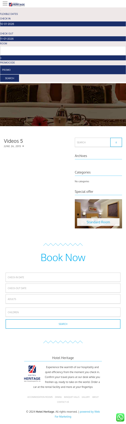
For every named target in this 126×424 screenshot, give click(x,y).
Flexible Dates (9, 14)
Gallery (86, 397)
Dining (58, 397)
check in (5, 18)
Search (9, 78)
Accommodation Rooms (40, 397)
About (95, 397)
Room (3, 43)
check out (6, 33)
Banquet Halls (71, 397)
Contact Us (63, 402)
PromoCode (7, 62)
